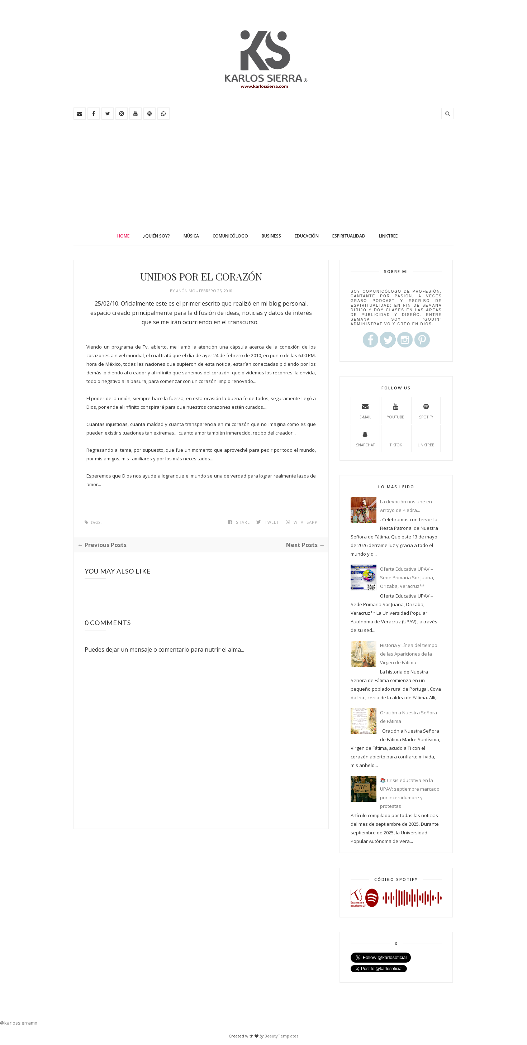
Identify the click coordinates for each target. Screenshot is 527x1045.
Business (271, 236)
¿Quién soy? (156, 236)
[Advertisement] (263, 173)
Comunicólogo (230, 236)
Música (191, 236)
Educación (307, 236)
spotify (426, 410)
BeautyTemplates (281, 1036)
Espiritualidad (348, 236)
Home (123, 236)
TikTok (396, 438)
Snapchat (365, 438)
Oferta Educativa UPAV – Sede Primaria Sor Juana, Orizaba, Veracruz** (407, 577)
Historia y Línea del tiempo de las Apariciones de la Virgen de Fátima (408, 654)
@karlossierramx (18, 1023)
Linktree (388, 236)
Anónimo (186, 290)
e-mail (365, 410)
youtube (395, 410)
